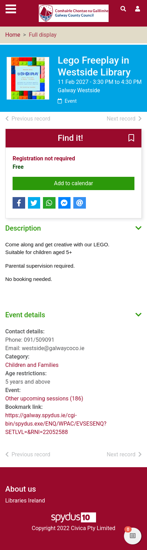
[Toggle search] (123, 9)
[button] (131, 138)
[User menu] (137, 9)
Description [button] (23, 228)
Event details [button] (25, 315)
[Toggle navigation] (11, 8)
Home (12, 34)
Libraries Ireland (25, 500)
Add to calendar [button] (94, 183)
